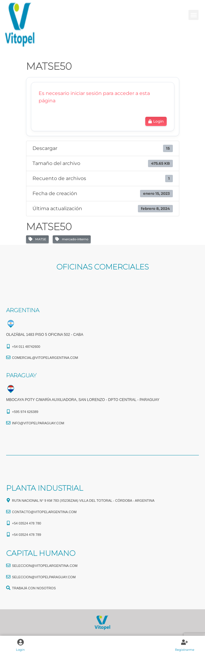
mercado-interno (71, 239)
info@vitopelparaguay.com (38, 423)
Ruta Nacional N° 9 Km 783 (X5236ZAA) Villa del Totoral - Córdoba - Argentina (83, 500)
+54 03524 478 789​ (26, 534)
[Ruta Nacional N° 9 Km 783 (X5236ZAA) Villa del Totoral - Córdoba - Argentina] (8, 500)
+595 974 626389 (25, 412)
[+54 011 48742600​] (8, 346)
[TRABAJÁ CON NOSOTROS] (8, 588)
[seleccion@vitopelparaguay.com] (8, 577)
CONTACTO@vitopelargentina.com (44, 512)
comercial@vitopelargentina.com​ (45, 357)
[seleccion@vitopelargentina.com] (8, 565)
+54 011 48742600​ (26, 346)
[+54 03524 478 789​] (8, 534)
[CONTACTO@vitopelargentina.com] (8, 511)
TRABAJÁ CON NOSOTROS (34, 588)
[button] (193, 15)
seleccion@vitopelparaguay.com (44, 577)
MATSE (37, 239)
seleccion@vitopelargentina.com (45, 566)
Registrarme (184, 650)
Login (20, 650)
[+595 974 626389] (8, 411)
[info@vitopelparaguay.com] (8, 423)
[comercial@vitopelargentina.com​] (8, 357)
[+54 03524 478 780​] (8, 523)
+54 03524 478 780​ (26, 523)
